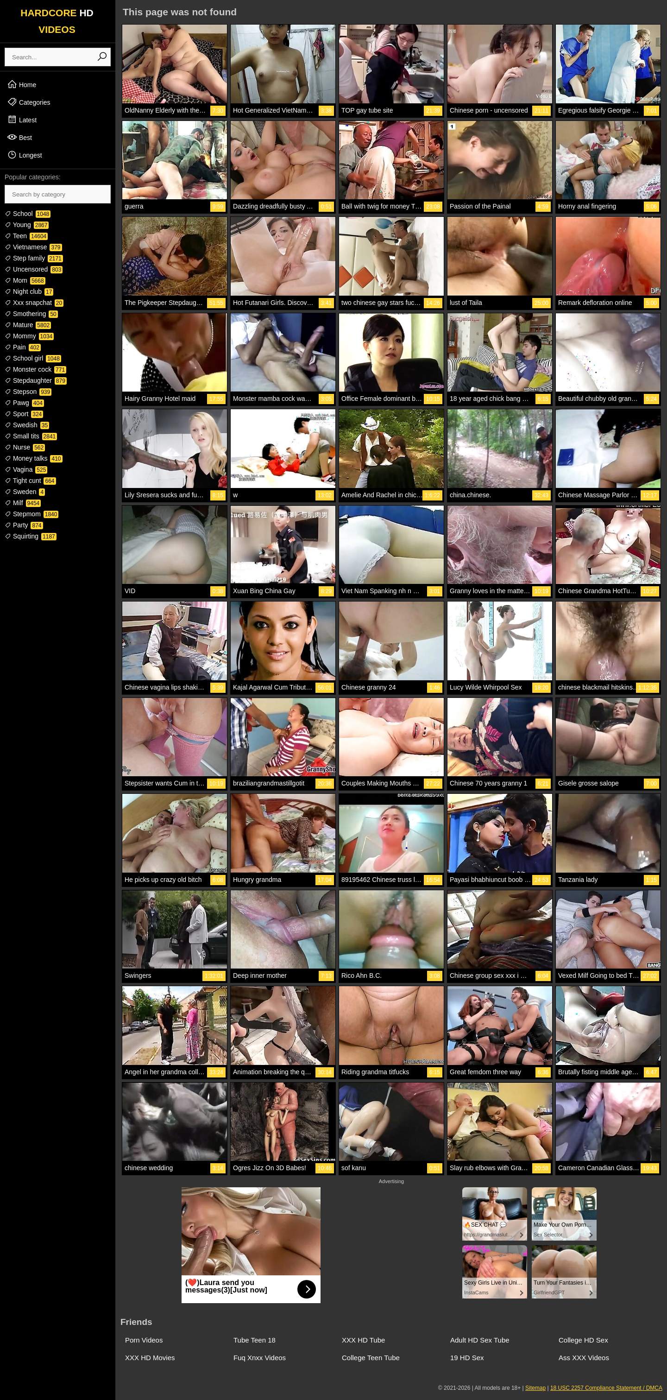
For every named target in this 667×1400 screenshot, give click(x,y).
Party (24, 525)
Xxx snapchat (34, 302)
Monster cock (35, 369)
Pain (23, 347)
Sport (24, 414)
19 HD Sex (467, 1358)
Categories (28, 102)
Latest (22, 119)
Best (19, 137)
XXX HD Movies (150, 1358)
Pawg (24, 402)
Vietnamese (33, 247)
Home (21, 84)
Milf (23, 503)
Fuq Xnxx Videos (259, 1358)
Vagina (26, 469)
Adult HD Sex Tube (480, 1340)
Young (27, 224)
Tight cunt (30, 480)
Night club (29, 291)
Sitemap (535, 1388)
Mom (25, 280)
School (27, 213)
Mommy (29, 336)
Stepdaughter (36, 380)
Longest (24, 155)
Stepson (28, 391)
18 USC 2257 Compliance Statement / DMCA (606, 1388)
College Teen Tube (371, 1358)
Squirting (31, 536)
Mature (28, 325)
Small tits (31, 436)
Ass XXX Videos (584, 1358)
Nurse (25, 447)
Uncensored (34, 269)
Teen (26, 236)
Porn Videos (144, 1340)
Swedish (27, 425)
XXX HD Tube (363, 1340)
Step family (34, 258)
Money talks (34, 458)
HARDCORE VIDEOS (57, 21)
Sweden (25, 491)
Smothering (31, 313)
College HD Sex (583, 1340)
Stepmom (31, 514)
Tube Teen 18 (254, 1340)
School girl (33, 358)
